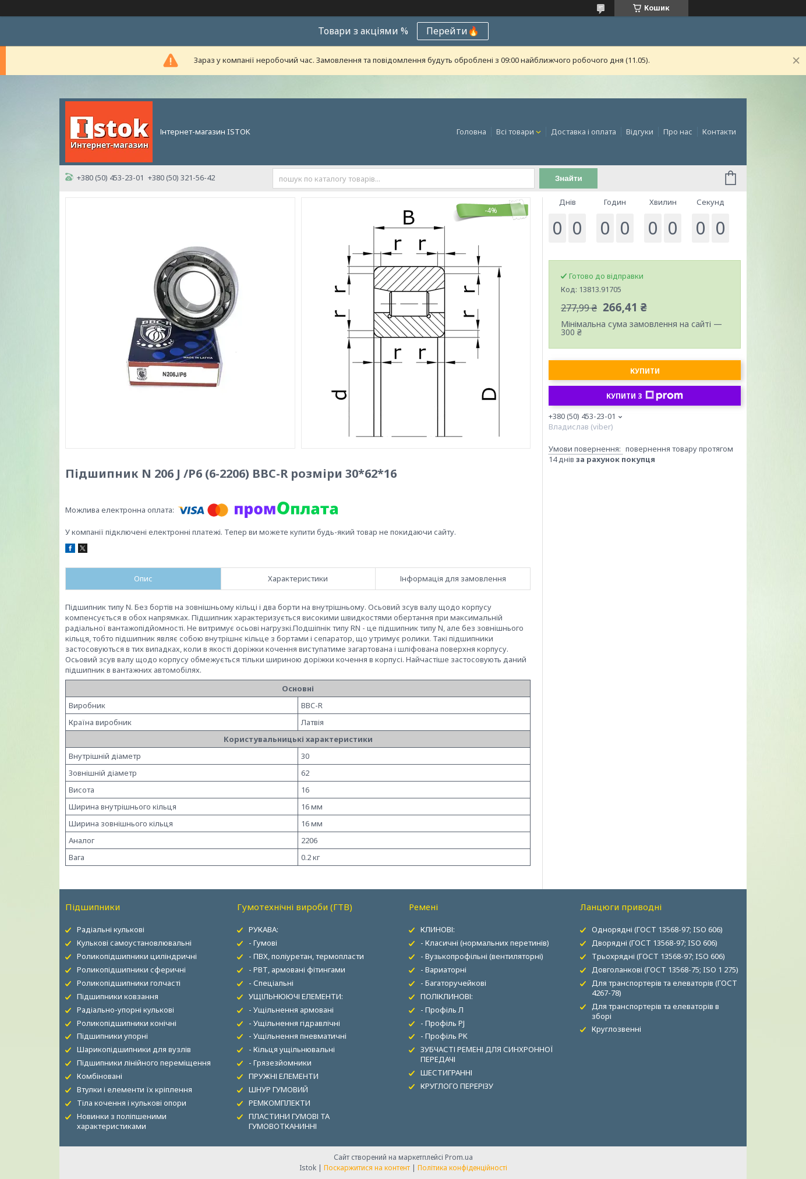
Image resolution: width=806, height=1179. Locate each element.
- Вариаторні (443, 969)
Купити (645, 371)
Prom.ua (459, 1157)
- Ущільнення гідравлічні (294, 1023)
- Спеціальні (271, 983)
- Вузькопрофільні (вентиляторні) (481, 956)
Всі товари (515, 131)
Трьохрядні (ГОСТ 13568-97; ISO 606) (658, 956)
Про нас (677, 131)
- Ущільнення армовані (291, 1009)
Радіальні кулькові (110, 929)
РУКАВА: (263, 929)
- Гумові (263, 942)
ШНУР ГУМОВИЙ (278, 1089)
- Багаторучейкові (453, 983)
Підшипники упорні (112, 1036)
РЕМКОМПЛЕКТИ (279, 1103)
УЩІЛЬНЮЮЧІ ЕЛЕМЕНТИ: (296, 996)
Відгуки (639, 131)
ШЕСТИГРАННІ (446, 1072)
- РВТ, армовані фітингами (297, 969)
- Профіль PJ (442, 1023)
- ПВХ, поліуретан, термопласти (306, 956)
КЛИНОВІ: (437, 929)
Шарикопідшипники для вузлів (134, 1049)
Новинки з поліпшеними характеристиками (122, 1121)
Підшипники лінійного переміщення (144, 1062)
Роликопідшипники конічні (126, 1023)
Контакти (719, 131)
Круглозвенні (616, 1029)
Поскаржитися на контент (367, 1168)
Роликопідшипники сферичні (131, 969)
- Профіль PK (444, 1036)
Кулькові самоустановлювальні (134, 942)
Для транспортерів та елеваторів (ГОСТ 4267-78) (664, 988)
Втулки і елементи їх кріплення (134, 1089)
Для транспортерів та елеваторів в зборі (655, 1011)
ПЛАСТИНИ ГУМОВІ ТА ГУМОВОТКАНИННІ (289, 1121)
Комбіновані (99, 1076)
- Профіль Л (442, 1009)
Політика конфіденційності (462, 1168)
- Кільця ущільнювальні (292, 1049)
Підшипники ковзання (117, 996)
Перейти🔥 (452, 30)
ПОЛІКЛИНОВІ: (446, 996)
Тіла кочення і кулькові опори (131, 1103)
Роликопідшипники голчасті (129, 983)
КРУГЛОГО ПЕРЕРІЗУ (456, 1086)
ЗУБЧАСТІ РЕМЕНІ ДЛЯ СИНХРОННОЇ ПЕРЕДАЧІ (486, 1054)
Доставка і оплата (583, 131)
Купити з (644, 395)
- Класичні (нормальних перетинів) (484, 942)
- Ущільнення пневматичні (298, 1036)
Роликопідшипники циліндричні (137, 956)
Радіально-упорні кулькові (125, 1009)
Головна (471, 131)
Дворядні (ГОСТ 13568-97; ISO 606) (654, 942)
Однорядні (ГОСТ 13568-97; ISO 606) (657, 929)
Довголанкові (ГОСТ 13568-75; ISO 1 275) (665, 969)
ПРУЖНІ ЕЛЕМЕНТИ (284, 1076)
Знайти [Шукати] (568, 178)
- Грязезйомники (280, 1062)
